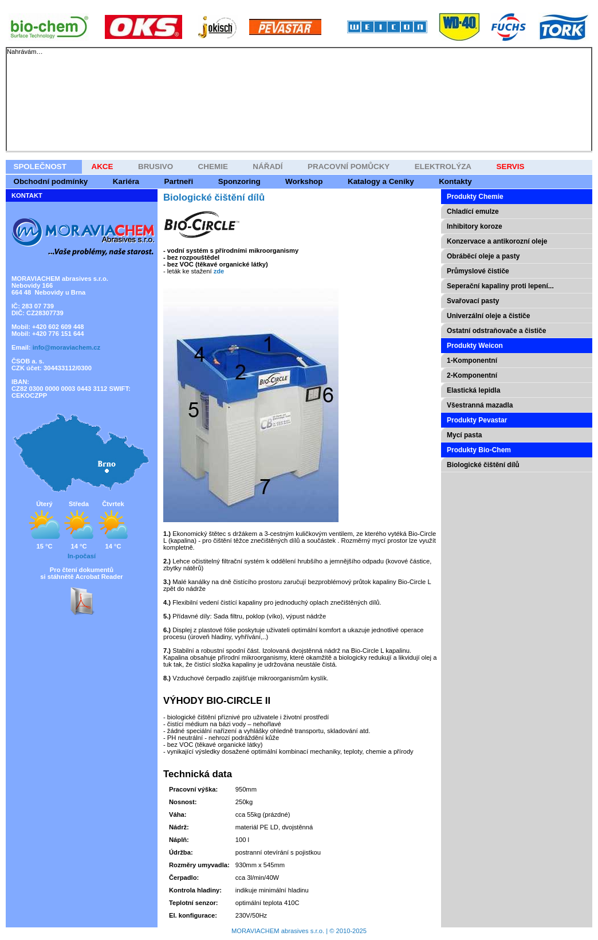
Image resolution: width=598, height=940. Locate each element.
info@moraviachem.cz (66, 347)
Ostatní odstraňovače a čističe (496, 331)
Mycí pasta (464, 435)
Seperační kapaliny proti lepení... (500, 286)
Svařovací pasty (473, 301)
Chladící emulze (473, 211)
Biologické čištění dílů (483, 465)
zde (219, 271)
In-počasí (82, 556)
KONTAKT (26, 195)
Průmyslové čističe (478, 271)
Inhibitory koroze (474, 226)
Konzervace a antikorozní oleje (497, 241)
